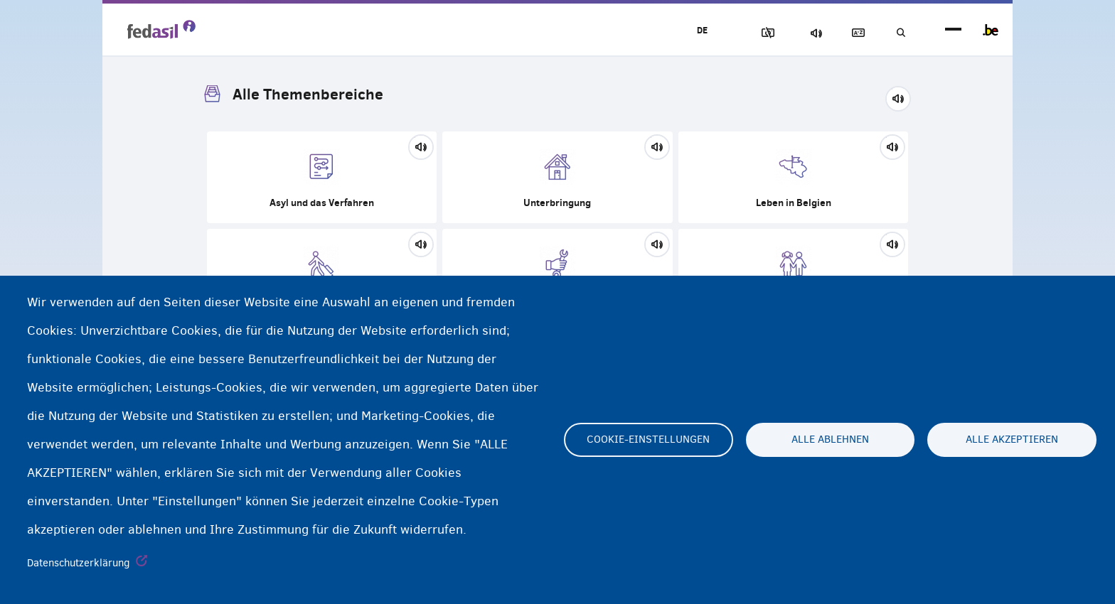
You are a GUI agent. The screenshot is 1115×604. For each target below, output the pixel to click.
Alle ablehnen (830, 440)
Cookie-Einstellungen (648, 440)
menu (953, 30)
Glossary (850, 33)
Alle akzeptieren (1012, 440)
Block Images (750, 33)
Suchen (899, 33)
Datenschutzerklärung (78, 563)
